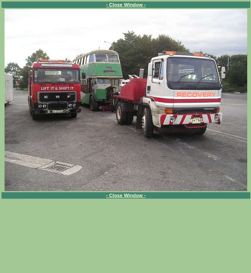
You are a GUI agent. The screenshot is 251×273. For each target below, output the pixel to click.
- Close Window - (126, 5)
